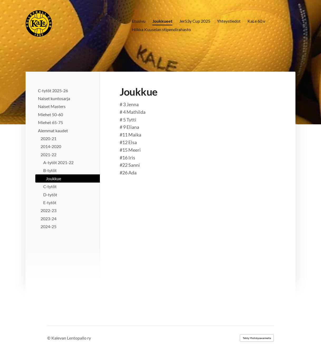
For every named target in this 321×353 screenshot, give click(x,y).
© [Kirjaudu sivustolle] (49, 337)
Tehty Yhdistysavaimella (257, 338)
